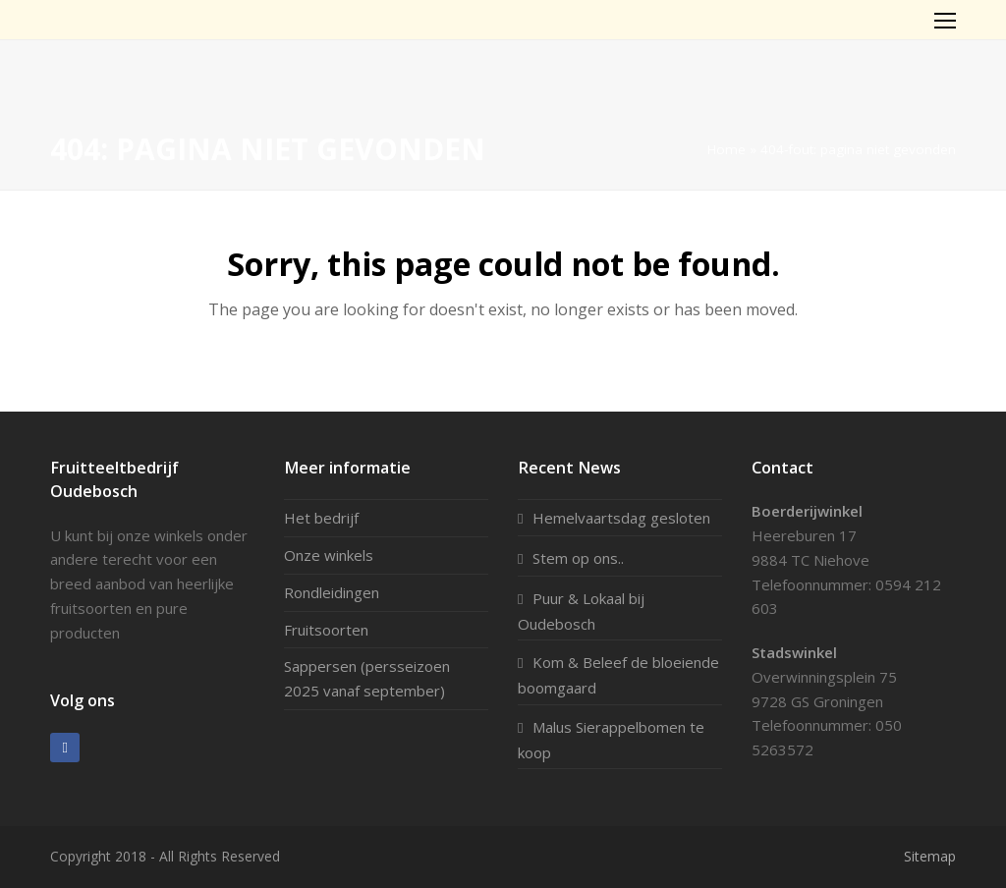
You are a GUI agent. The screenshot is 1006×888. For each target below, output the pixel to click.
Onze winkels (328, 555)
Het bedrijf (321, 517)
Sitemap (930, 856)
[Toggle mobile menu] (945, 19)
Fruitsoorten (326, 629)
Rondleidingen (331, 592)
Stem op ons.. (578, 558)
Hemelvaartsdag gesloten (621, 517)
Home (726, 149)
